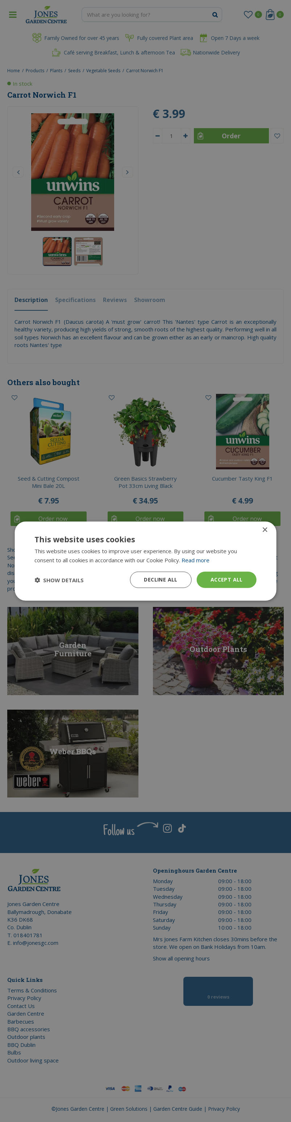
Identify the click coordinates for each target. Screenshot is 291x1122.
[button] (59, 579)
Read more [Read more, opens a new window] (195, 559)
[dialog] (145, 561)
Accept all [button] (227, 579)
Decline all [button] (160, 579)
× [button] (264, 530)
